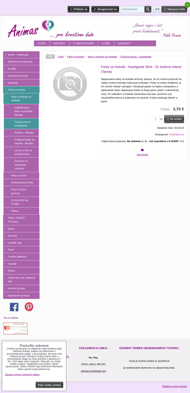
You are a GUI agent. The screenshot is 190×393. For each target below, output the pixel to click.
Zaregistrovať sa (107, 9)
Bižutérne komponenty (20, 61)
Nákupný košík (176, 9)
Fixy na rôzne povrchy (18, 191)
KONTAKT (124, 43)
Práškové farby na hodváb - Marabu (25, 141)
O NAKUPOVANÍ (83, 43)
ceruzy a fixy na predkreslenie (23, 152)
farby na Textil (19, 175)
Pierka (11, 270)
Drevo (11, 228)
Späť (50, 56)
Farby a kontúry (16, 89)
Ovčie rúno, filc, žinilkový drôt (21, 279)
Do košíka (176, 119)
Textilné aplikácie (17, 256)
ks (158, 119)
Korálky (12, 68)
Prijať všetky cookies (49, 385)
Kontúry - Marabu (24, 132)
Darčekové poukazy (19, 295)
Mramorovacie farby (22, 182)
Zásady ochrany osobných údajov (22, 374)
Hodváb (12, 263)
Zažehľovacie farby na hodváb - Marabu (24, 111)
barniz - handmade (18, 54)
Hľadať (147, 9)
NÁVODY (59, 43)
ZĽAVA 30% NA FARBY (19, 202)
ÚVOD (42, 43)
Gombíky (13, 82)
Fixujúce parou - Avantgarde (23, 123)
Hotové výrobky (16, 288)
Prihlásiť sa (80, 9)
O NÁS (106, 43)
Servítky (12, 235)
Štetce (14, 210)
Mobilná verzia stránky (174, 386)
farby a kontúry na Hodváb (21, 98)
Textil (11, 249)
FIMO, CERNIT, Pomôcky (16, 219)
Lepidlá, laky (15, 242)
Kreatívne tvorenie (18, 75)
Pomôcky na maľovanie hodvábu (21, 165)
